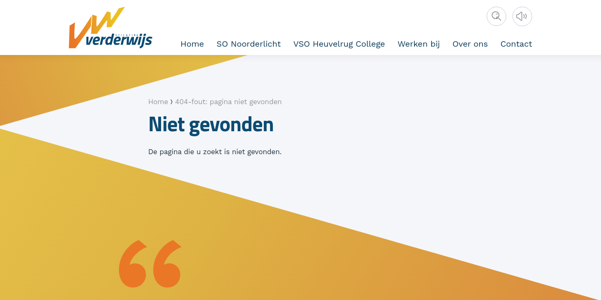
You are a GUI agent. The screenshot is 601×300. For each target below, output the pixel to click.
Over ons (470, 44)
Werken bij (419, 44)
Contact (516, 44)
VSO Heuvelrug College (339, 44)
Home (192, 44)
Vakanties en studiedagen (488, 42)
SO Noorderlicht (249, 44)
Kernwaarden (289, 42)
